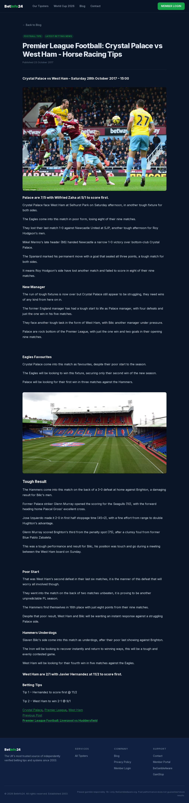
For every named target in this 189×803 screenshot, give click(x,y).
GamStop (158, 774)
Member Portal (161, 762)
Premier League (55, 710)
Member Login (122, 768)
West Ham (75, 710)
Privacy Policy (122, 762)
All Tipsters (81, 755)
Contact (95, 6)
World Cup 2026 (64, 6)
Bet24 (13, 6)
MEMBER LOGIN (171, 6)
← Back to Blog (32, 24)
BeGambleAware (162, 768)
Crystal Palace (33, 710)
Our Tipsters (40, 6)
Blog (82, 6)
